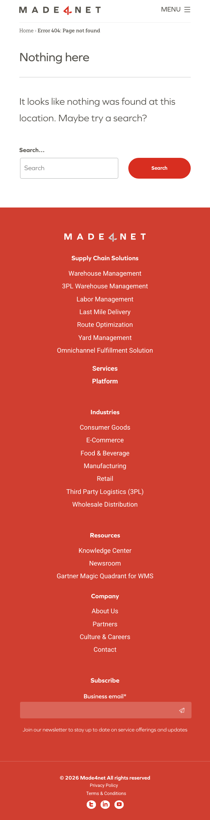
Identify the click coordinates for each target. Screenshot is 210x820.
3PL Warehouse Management (105, 286)
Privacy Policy (104, 785)
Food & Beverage (105, 453)
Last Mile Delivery (105, 312)
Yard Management (104, 338)
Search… (32, 150)
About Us (105, 611)
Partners (105, 624)
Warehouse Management (105, 274)
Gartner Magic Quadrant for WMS (105, 576)
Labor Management (105, 299)
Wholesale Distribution (105, 505)
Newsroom (105, 563)
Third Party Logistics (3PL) (105, 492)
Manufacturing (105, 466)
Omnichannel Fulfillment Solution (105, 351)
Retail (105, 479)
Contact (105, 650)
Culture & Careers (105, 637)
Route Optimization (105, 325)
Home (26, 31)
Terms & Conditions (106, 793)
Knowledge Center (105, 551)
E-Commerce (105, 440)
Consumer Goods (105, 428)
